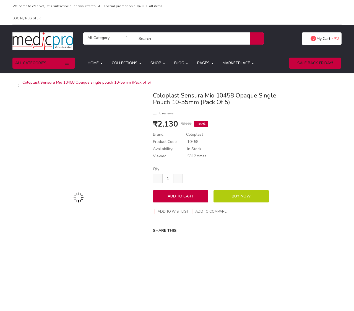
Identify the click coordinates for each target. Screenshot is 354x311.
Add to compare (209, 211)
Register (33, 18)
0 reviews (166, 113)
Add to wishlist (171, 211)
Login (18, 18)
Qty (156, 168)
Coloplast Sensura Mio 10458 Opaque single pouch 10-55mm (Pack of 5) (86, 82)
